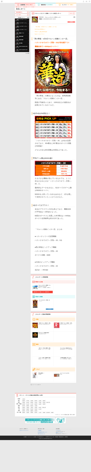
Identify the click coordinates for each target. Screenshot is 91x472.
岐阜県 (23, 405)
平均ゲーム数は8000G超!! (41, 31)
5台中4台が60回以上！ (40, 29)
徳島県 (23, 410)
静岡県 (27, 405)
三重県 (36, 405)
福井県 (36, 404)
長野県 (44, 404)
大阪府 (32, 407)
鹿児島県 (48, 412)
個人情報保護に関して (41, 436)
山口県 (40, 409)
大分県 (40, 412)
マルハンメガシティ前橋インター (53, 17)
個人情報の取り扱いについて (42, 432)
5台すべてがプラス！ (40, 34)
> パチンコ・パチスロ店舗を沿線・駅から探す (65, 414)
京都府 (27, 407)
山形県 (40, 400)
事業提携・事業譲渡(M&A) (59, 436)
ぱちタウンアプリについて (24, 430)
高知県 (36, 410)
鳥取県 (23, 409)
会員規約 (35, 436)
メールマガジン (58, 430)
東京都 (44, 402)
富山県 (27, 404)
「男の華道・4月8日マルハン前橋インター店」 (46, 26)
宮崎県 (44, 412)
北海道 (23, 399)
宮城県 (32, 400)
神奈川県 (48, 402)
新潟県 (23, 404)
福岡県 (23, 412)
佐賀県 (27, 412)
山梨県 (40, 404)
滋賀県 (23, 407)
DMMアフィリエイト (59, 432)
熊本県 (36, 412)
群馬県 (32, 402)
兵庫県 (36, 407)
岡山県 (32, 409)
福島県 (44, 400)
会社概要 (25, 436)
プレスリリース (30, 436)
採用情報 (66, 436)
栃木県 (27, 402)
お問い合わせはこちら (41, 433)
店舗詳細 (70, 13)
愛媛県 (32, 410)
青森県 (23, 400)
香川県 (27, 410)
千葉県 (40, 402)
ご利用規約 (39, 430)
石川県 (32, 404)
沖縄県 (52, 412)
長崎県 (32, 412)
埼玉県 (36, 402)
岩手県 (27, 400)
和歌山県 (44, 407)
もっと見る (27, 53)
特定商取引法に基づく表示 (50, 436)
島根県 (27, 409)
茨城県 (23, 402)
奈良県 (40, 407)
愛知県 (32, 405)
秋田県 (36, 400)
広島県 (36, 409)
